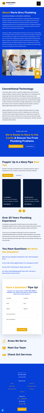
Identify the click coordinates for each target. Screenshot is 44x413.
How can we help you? (11, 319)
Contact (22, 391)
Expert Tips (12, 386)
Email (25, 303)
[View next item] (24, 210)
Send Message (22, 329)
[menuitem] (12, 383)
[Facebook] (18, 398)
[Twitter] (20, 398)
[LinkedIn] (24, 398)
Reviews (32, 388)
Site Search (22, 409)
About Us (32, 383)
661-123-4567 (22, 374)
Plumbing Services (32, 386)
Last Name (26, 298)
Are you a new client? (11, 314)
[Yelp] (22, 398)
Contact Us (18, 175)
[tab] (22, 258)
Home (12, 383)
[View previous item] (20, 210)
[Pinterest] (25, 398)
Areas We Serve (30, 146)
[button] (2, 410)
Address (8, 308)
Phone (8, 303)
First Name (9, 298)
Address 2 (26, 308)
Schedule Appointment (16, 146)
